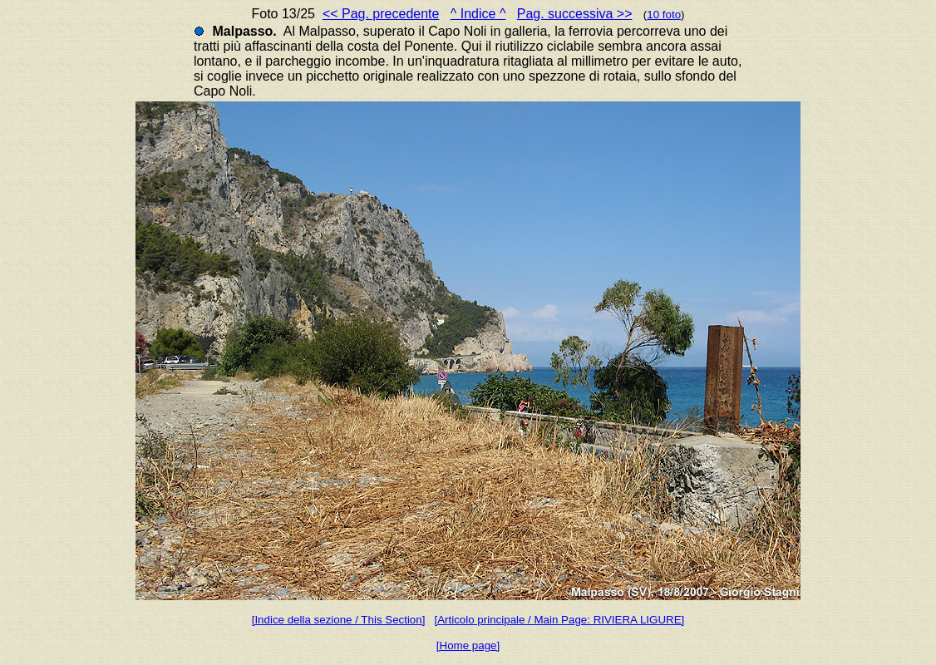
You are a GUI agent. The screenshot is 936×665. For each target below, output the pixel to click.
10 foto (664, 14)
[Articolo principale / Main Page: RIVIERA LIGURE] (560, 619)
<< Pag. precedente (381, 14)
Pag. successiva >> (575, 14)
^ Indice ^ (478, 14)
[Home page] (468, 645)
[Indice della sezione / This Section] (339, 619)
